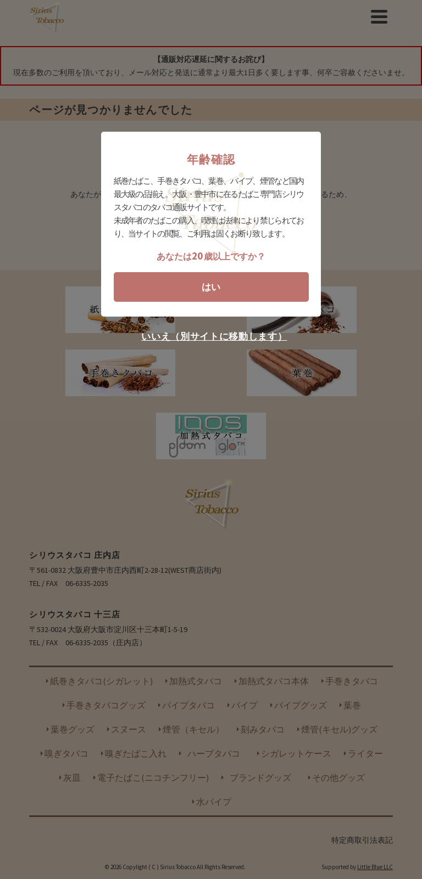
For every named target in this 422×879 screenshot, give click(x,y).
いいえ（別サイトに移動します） (214, 336)
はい (211, 287)
